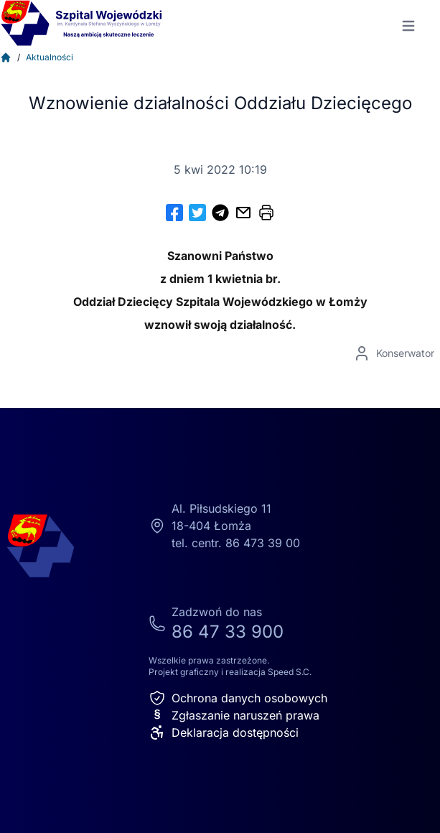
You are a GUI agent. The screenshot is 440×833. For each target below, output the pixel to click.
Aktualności (49, 57)
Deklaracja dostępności (224, 732)
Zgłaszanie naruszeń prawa (234, 715)
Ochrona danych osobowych (238, 698)
